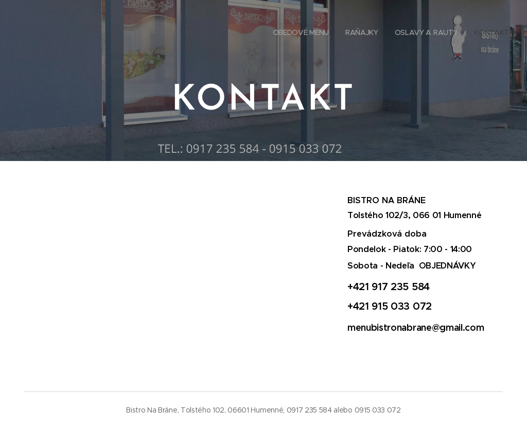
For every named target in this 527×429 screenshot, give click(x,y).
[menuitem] (462, 33)
